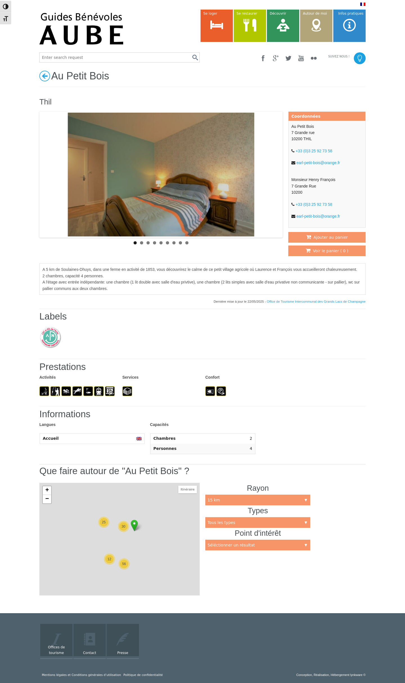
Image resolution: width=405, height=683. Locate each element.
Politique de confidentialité (143, 675)
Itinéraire (188, 489)
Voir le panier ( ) (327, 250)
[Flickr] (314, 58)
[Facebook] (263, 58)
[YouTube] (301, 58)
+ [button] (47, 490)
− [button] (47, 499)
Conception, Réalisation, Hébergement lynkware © (331, 675)
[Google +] (276, 58)
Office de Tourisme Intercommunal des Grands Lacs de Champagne (316, 301)
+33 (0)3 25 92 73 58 (314, 151)
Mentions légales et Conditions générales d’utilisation (81, 675)
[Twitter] (288, 58)
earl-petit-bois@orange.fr (318, 162)
